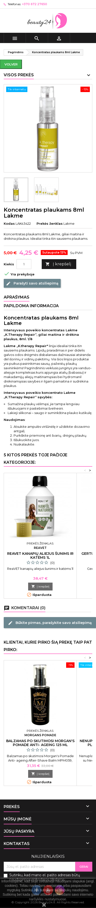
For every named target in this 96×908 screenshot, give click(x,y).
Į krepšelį (58, 264)
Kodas (9, 223)
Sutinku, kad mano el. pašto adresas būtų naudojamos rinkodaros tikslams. (44, 877)
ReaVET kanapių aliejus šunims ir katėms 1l (40, 555)
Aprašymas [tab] (16, 297)
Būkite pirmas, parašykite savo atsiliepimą (50, 623)
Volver (11, 64)
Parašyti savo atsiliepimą (32, 283)
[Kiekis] (24, 264)
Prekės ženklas (50, 223)
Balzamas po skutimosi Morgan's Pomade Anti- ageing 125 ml (40, 743)
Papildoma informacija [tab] (31, 305)
